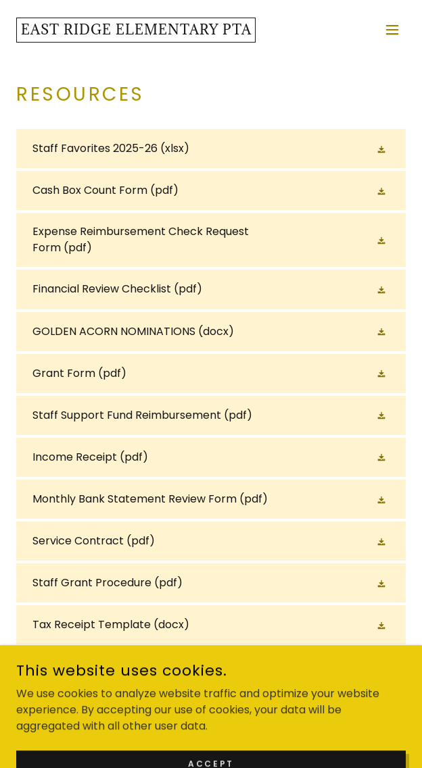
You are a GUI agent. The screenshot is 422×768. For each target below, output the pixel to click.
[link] (136, 31)
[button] (392, 29)
